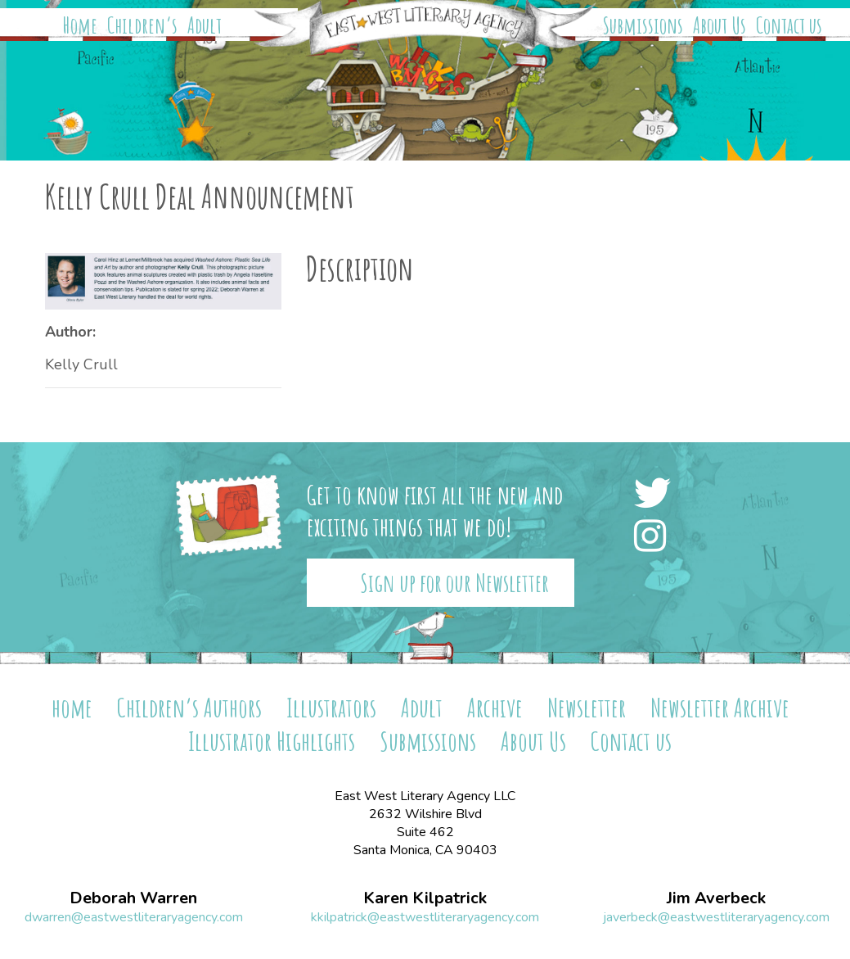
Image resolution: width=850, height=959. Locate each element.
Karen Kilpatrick (425, 898)
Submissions (643, 25)
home (72, 707)
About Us (719, 25)
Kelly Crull (81, 364)
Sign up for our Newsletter (454, 583)
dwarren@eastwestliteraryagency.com (134, 917)
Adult (204, 25)
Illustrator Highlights (271, 741)
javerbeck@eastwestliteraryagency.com (716, 917)
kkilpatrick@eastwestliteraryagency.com (425, 917)
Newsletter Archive (719, 707)
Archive (495, 707)
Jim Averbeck (716, 898)
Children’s (142, 25)
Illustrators (331, 707)
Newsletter (586, 707)
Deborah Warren (133, 898)
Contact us (789, 25)
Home (80, 25)
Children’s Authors (189, 707)
